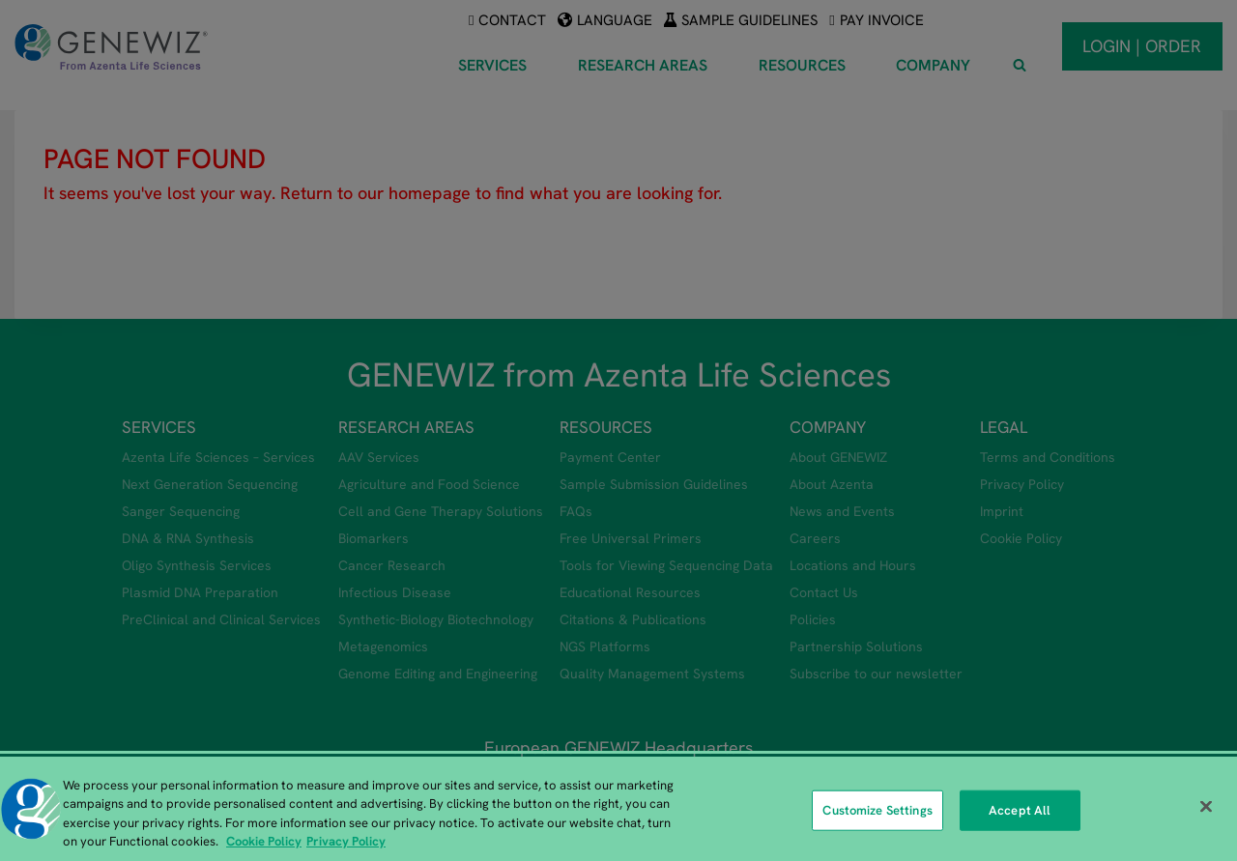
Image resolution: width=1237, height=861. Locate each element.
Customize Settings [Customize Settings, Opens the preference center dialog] (877, 810)
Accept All (1019, 810)
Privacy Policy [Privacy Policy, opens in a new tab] (346, 841)
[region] (618, 809)
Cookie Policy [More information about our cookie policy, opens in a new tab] (264, 841)
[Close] (1206, 806)
